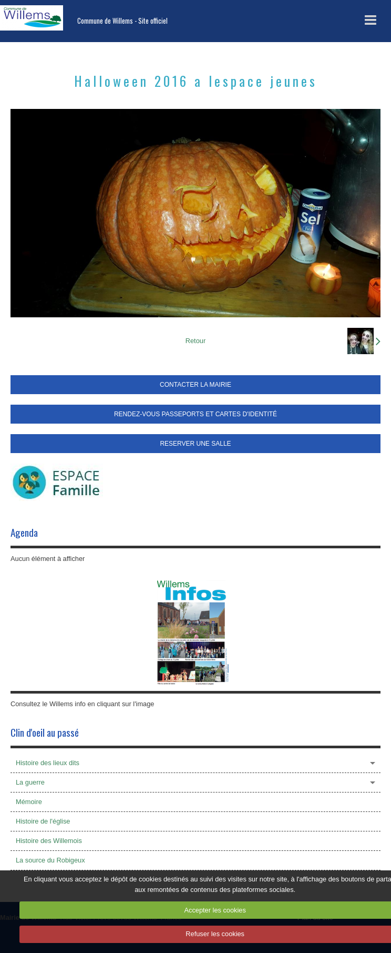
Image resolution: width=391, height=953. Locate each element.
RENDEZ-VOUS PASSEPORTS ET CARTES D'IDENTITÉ (195, 414)
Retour (195, 341)
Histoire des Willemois (49, 841)
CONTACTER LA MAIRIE (195, 384)
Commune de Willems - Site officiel (122, 21)
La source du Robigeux (50, 860)
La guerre (30, 782)
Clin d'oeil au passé (45, 732)
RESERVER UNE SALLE (195, 443)
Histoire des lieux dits (47, 763)
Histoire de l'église (43, 821)
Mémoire (29, 802)
